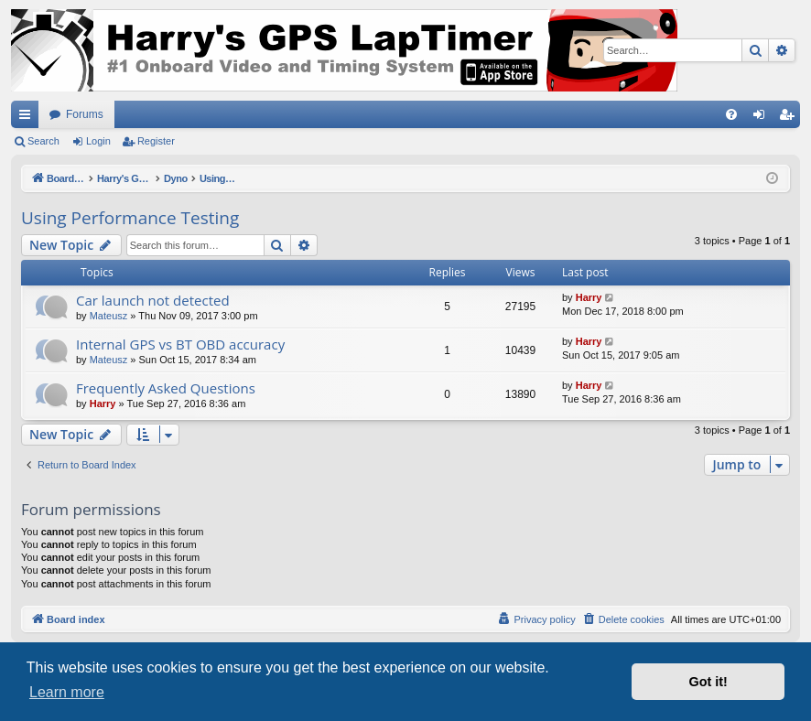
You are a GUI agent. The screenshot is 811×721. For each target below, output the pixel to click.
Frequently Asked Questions (165, 388)
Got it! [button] (708, 681)
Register (156, 140)
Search (43, 140)
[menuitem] (731, 114)
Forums (84, 114)
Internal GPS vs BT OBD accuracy (180, 344)
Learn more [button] (66, 692)
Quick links (28, 118)
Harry (589, 297)
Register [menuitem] (790, 118)
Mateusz (109, 315)
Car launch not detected (153, 300)
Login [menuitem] (763, 118)
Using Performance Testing (130, 218)
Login (98, 140)
